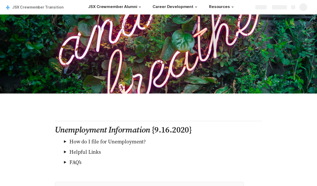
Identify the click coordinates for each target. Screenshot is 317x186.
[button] (139, 7)
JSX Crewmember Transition (38, 7)
